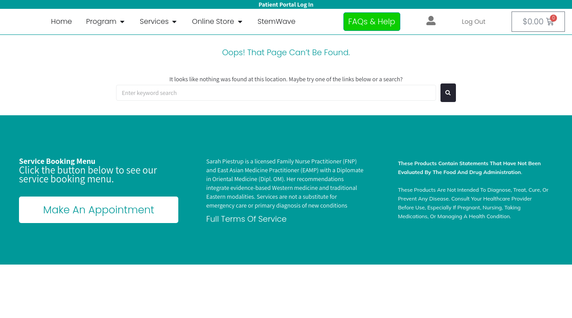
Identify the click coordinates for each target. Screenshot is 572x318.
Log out (473, 21)
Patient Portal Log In (286, 4)
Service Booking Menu (57, 161)
